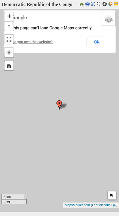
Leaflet (97, 205)
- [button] (9, 26)
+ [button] (9, 16)
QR (114, 205)
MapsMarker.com (77, 205)
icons (107, 205)
